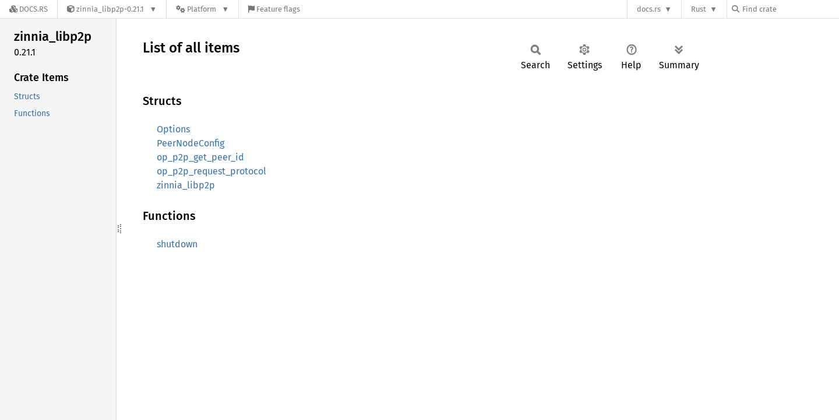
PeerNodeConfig (190, 143)
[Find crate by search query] (790, 9)
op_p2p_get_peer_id (200, 157)
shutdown (177, 244)
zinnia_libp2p (186, 185)
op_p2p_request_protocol (211, 171)
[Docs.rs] (28, 9)
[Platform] (202, 9)
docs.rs (649, 9)
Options (173, 129)
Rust (698, 9)
